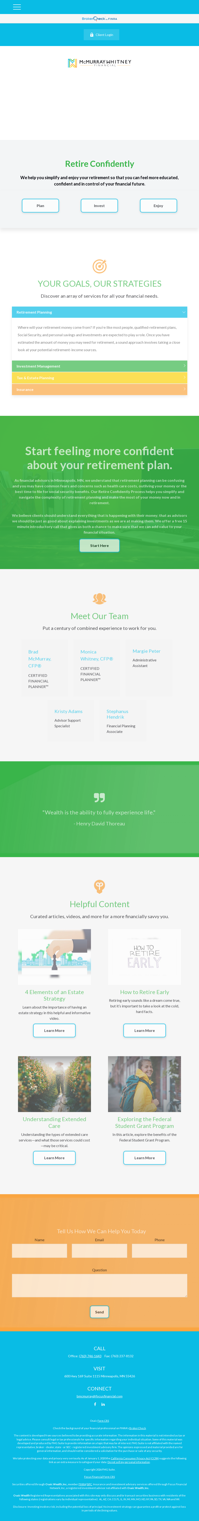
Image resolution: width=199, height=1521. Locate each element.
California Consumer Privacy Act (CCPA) (135, 1458)
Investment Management (38, 369)
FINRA (82, 1484)
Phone (160, 1243)
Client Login (101, 35)
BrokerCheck (137, 1428)
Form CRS (103, 1420)
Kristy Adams (68, 715)
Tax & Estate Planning (35, 381)
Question (99, 1273)
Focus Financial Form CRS (99, 1476)
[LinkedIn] (103, 1404)
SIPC (89, 1484)
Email (99, 1243)
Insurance (25, 393)
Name (39, 1243)
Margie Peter (147, 654)
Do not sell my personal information (129, 1462)
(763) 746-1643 (90, 1356)
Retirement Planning (34, 315)
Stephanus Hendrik (117, 717)
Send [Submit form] (99, 1315)
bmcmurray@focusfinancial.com (100, 1396)
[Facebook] (95, 1404)
